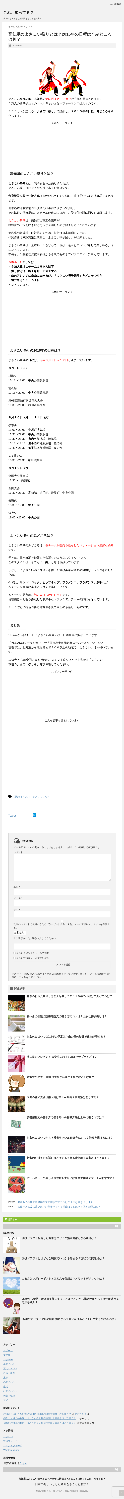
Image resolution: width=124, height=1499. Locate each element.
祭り (48, 797)
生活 (5, 1386)
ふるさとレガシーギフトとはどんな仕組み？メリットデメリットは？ (63, 1278)
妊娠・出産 (9, 1373)
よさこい (38, 797)
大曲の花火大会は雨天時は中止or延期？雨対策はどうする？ (63, 1097)
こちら (23, 1463)
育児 (5, 1400)
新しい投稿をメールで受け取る (32, 958)
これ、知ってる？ (18, 13)
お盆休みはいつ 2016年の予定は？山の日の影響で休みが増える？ (66, 1036)
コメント (18, 852)
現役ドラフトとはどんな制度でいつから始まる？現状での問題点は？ (63, 1258)
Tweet (12, 815)
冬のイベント (10, 1364)
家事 (5, 1377)
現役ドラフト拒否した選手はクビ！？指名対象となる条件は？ (59, 1238)
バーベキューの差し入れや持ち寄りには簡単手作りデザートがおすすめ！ (71, 1178)
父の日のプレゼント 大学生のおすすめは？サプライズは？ (62, 1056)
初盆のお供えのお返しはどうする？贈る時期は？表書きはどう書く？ (68, 1157)
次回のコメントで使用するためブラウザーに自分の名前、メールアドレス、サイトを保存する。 (61, 926)
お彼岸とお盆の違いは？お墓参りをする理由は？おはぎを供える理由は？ (59, 1206)
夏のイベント (22, 797)
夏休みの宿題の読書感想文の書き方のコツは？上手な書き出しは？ (67, 1016)
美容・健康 (9, 1395)
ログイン (8, 1436)
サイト (17, 909)
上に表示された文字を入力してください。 (36, 938)
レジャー (8, 1359)
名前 (17, 887)
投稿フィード (10, 1441)
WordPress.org (11, 1450)
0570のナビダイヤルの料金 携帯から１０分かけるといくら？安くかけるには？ (69, 1319)
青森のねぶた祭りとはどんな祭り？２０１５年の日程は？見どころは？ (69, 996)
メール (18, 898)
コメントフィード (12, 1445)
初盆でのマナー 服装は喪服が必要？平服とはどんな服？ (60, 1077)
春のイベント (10, 1382)
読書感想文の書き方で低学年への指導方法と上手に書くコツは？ (65, 1117)
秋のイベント (10, 1391)
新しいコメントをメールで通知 (32, 953)
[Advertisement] (62, 146)
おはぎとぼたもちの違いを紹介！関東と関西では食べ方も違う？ (37, 1413)
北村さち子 (81, 1413)
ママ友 (6, 1355)
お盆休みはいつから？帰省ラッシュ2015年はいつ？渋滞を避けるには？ (70, 1137)
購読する (11, 1219)
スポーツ (8, 1350)
